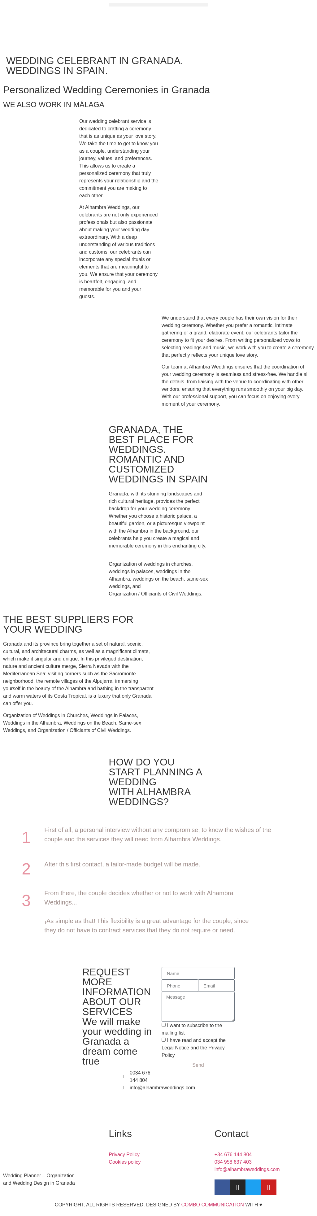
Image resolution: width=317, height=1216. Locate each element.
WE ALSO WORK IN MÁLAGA (53, 104)
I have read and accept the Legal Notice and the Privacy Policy (194, 1048)
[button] (158, 5)
